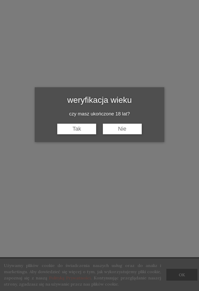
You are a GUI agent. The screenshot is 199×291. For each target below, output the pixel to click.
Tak (77, 129)
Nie (122, 129)
